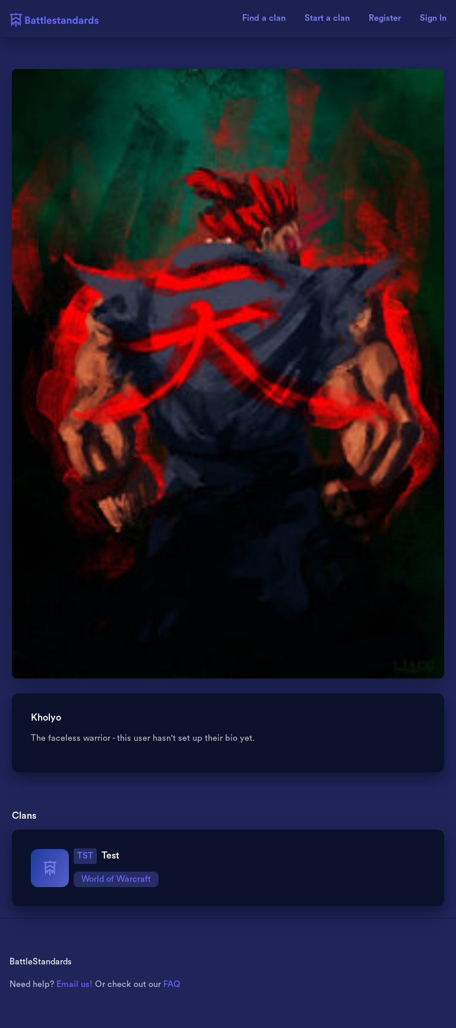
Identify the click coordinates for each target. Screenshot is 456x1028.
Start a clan (327, 18)
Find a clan (264, 18)
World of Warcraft (116, 879)
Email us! (74, 984)
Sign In (433, 18)
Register (385, 18)
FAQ (171, 984)
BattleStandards (41, 961)
